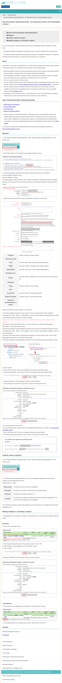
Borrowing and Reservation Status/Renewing (15, 660)
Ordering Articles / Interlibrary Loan (12, 668)
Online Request (12, 15)
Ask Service (5, 635)
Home (4, 15)
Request (10, 35)
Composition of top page (9, 649)
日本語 (58, 6)
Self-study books (8, 109)
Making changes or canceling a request (20, 40)
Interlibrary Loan (17, 91)
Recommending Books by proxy (11, 129)
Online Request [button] (5, 6)
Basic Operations (7, 645)
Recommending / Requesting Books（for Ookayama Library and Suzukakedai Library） (26, 672)
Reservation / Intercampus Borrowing (13, 656)
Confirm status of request (16, 38)
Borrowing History (7, 664)
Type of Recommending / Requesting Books (22, 33)
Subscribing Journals (8, 679)
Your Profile (5, 653)
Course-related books (10, 106)
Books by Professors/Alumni (12, 111)
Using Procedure (7, 641)
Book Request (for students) (11, 104)
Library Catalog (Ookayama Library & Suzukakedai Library (35, 84)
